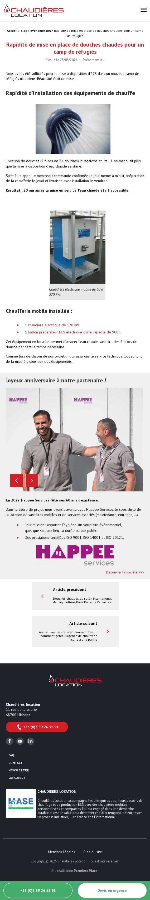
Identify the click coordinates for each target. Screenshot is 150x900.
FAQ (11, 755)
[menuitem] (61, 852)
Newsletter (18, 770)
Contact (15, 763)
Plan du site (93, 851)
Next (31, 480)
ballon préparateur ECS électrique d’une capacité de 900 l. (74, 332)
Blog (24, 31)
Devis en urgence (112, 890)
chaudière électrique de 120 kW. (54, 325)
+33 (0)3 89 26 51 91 (37, 727)
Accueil (12, 31)
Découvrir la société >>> (125, 572)
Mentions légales (61, 851)
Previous (16, 480)
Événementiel (40, 31)
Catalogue (16, 778)
